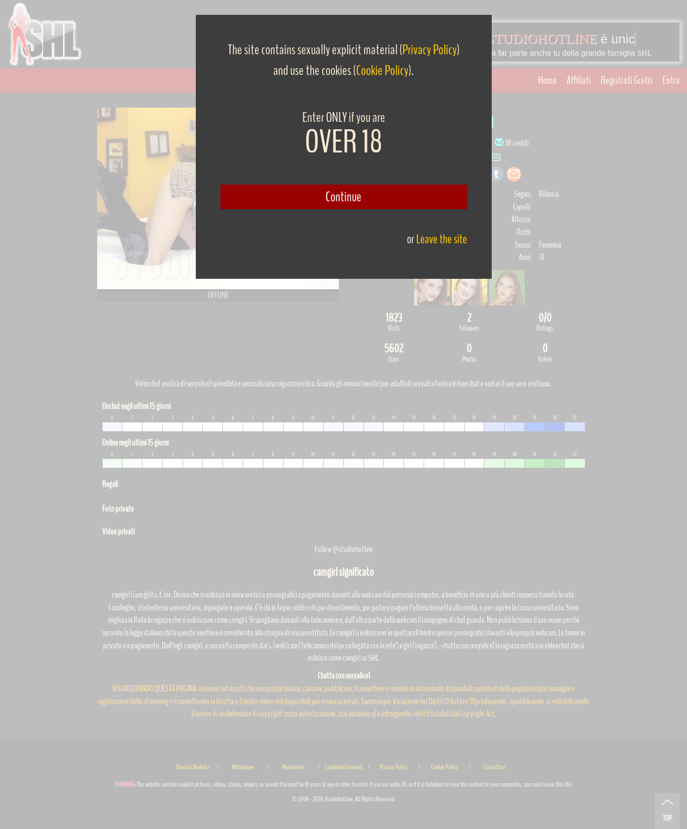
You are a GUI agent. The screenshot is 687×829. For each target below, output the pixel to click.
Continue (343, 197)
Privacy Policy (429, 49)
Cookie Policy (382, 70)
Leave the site (441, 239)
